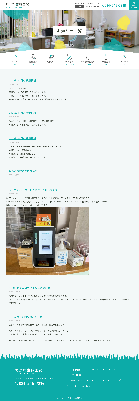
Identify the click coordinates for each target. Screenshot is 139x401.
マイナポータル (31, 205)
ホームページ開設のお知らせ (25, 317)
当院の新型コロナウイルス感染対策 (29, 287)
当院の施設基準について (23, 171)
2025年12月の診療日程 (22, 80)
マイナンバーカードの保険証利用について (33, 190)
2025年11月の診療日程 (22, 113)
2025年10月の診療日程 (22, 138)
